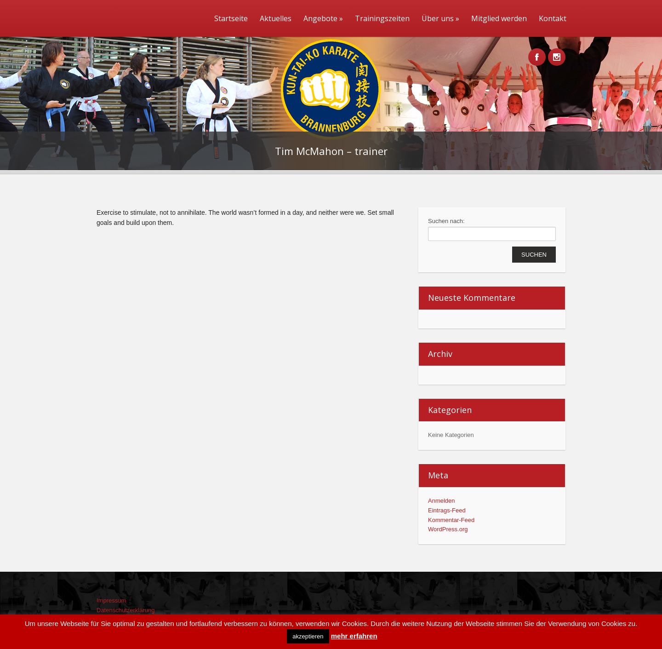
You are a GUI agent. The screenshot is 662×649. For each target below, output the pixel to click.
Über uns (440, 18)
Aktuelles (275, 18)
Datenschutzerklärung (125, 610)
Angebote (323, 18)
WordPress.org (448, 529)
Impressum (111, 600)
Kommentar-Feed (451, 520)
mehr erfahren (354, 636)
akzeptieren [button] (307, 636)
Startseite (231, 18)
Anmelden (441, 500)
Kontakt (552, 18)
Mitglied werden (499, 18)
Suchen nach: (446, 221)
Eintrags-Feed (447, 510)
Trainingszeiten (382, 18)
